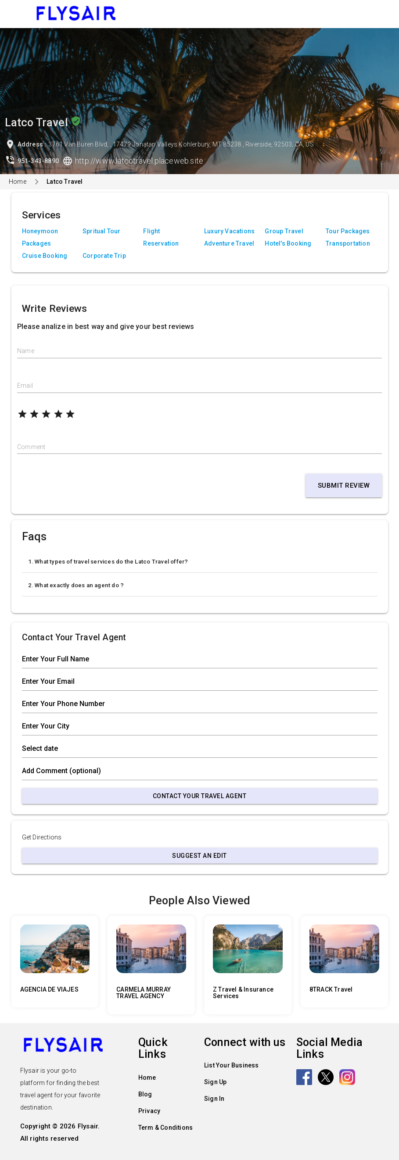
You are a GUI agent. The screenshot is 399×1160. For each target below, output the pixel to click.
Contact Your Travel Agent (200, 796)
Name (25, 350)
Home (17, 181)
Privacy (149, 1110)
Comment (31, 446)
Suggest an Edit (199, 855)
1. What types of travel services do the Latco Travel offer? (108, 561)
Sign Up (215, 1081)
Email (25, 385)
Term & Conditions (165, 1127)
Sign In (214, 1098)
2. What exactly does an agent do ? (76, 585)
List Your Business (231, 1065)
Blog (145, 1094)
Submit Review (344, 485)
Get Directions (42, 837)
